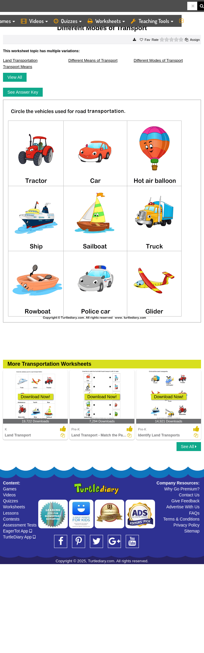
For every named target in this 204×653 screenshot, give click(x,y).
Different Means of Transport (93, 60)
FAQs (194, 513)
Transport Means (17, 66)
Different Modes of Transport (158, 60)
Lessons (11, 513)
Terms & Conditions (181, 519)
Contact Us (189, 495)
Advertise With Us (183, 506)
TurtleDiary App (19, 537)
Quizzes (68, 21)
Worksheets (106, 21)
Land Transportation (20, 60)
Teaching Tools (152, 21)
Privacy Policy (187, 525)
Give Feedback (185, 500)
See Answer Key (22, 92)
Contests (11, 519)
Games (9, 489)
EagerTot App (17, 531)
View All (14, 77)
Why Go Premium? (182, 489)
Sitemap (192, 531)
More (190, 21)
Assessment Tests (20, 525)
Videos (34, 21)
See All (189, 446)
